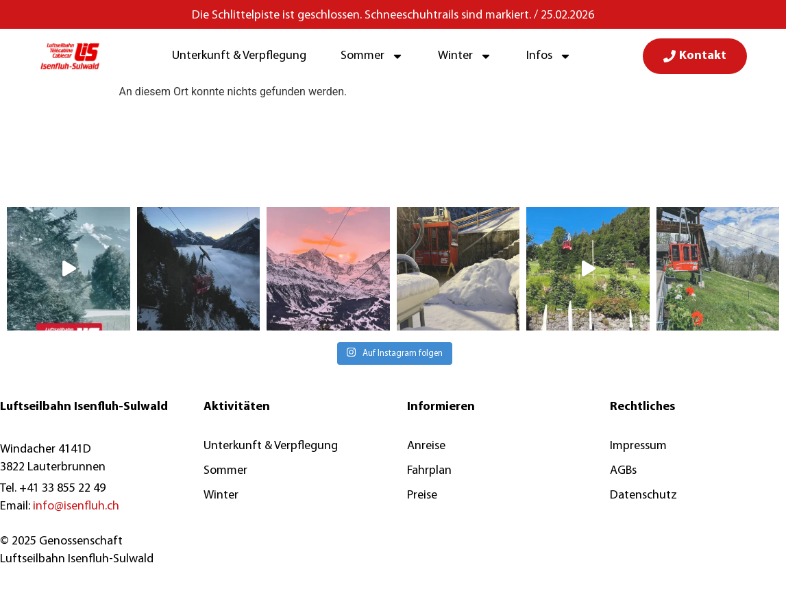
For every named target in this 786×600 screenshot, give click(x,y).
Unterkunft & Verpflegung (239, 55)
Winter (465, 56)
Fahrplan (429, 470)
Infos (549, 56)
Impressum (638, 446)
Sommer (372, 56)
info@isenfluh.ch (76, 506)
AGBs (623, 470)
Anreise (426, 446)
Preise (422, 495)
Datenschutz (643, 495)
